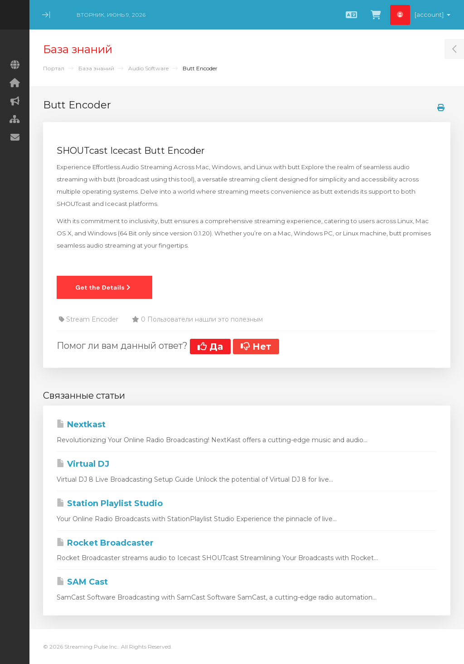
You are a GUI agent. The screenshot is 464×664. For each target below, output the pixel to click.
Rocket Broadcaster (105, 543)
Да (210, 346)
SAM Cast (82, 582)
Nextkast (81, 425)
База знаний (96, 68)
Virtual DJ (83, 464)
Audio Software (148, 68)
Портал (53, 68)
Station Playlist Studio (110, 503)
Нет (256, 346)
